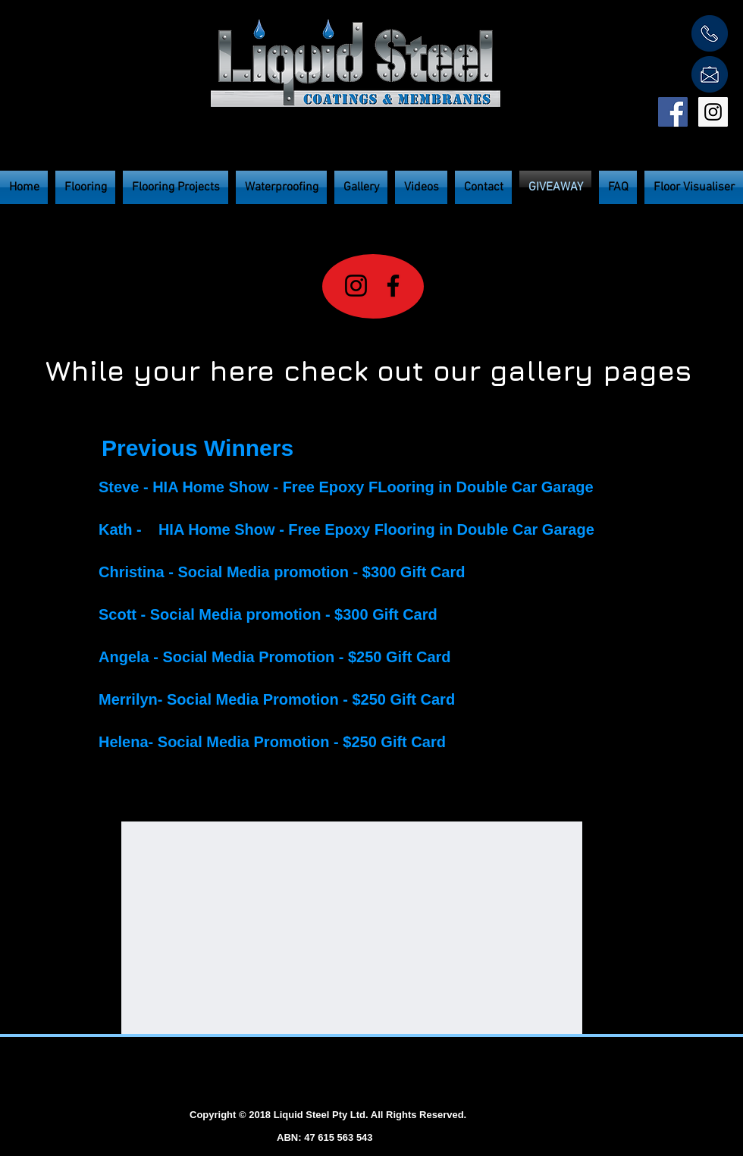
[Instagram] (356, 285)
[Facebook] (393, 285)
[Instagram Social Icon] (713, 112)
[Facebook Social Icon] (673, 112)
